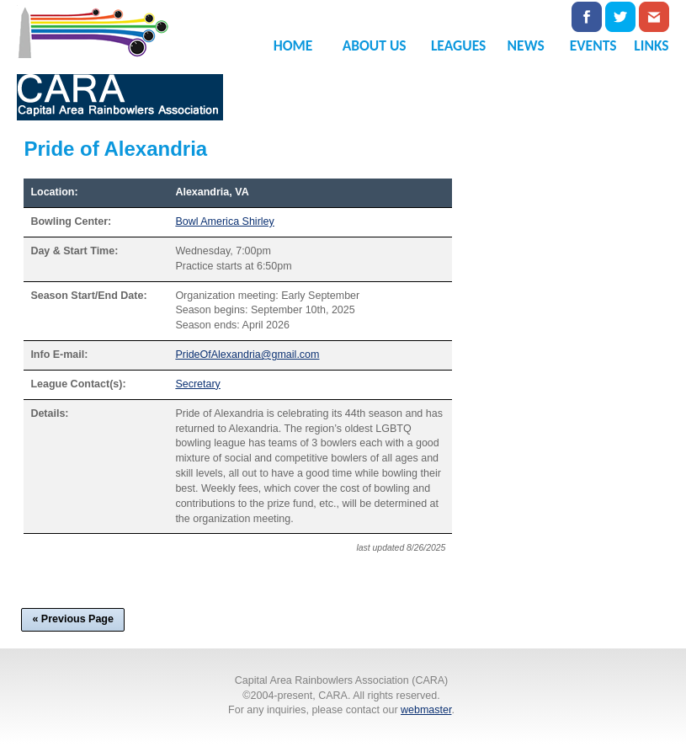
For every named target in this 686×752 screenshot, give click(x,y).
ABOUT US (375, 45)
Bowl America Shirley (224, 221)
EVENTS (593, 45)
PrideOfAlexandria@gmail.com (247, 354)
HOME (293, 45)
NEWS (526, 45)
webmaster (426, 710)
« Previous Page (73, 619)
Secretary (198, 384)
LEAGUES (458, 45)
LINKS (651, 45)
